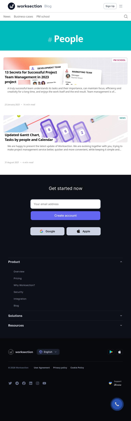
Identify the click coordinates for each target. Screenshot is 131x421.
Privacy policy (60, 367)
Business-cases (23, 16)
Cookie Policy (77, 367)
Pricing (18, 278)
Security (18, 291)
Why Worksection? (24, 285)
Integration (20, 298)
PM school (43, 16)
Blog (16, 305)
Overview (19, 271)
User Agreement (42, 367)
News (6, 16)
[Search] (125, 16)
